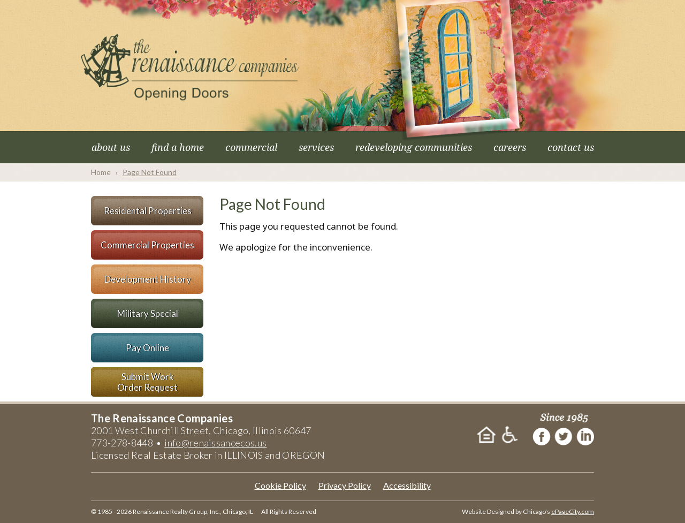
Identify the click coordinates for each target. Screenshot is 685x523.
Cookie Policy (280, 485)
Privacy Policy (344, 485)
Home (101, 172)
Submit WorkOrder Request (147, 382)
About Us (111, 147)
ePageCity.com (572, 511)
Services (316, 147)
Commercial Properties (147, 245)
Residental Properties (148, 210)
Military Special (147, 313)
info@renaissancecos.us (215, 443)
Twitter (563, 435)
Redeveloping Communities (413, 147)
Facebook (541, 435)
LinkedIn (585, 435)
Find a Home (177, 147)
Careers (509, 147)
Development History (147, 279)
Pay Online (147, 347)
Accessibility (407, 485)
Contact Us (570, 147)
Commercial (251, 147)
